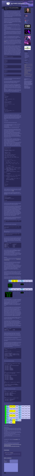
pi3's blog (26, 54)
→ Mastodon (26, 21)
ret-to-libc (5, 41)
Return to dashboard (26, 13)
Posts (25, 63)
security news (26, 59)
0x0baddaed (11, 452)
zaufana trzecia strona (27, 56)
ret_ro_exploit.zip (16, 439)
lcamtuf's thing (26, 53)
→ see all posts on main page (27, 76)
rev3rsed (26, 60)
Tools (24, 18)
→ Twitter (25, 22)
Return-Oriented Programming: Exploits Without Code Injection (11, 446)
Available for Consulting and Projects (16, 5)
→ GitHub (26, 23)
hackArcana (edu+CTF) (25, 5)
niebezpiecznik (26, 57)
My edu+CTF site (27, 28)
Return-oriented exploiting (13, 7)
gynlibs (13, 190)
